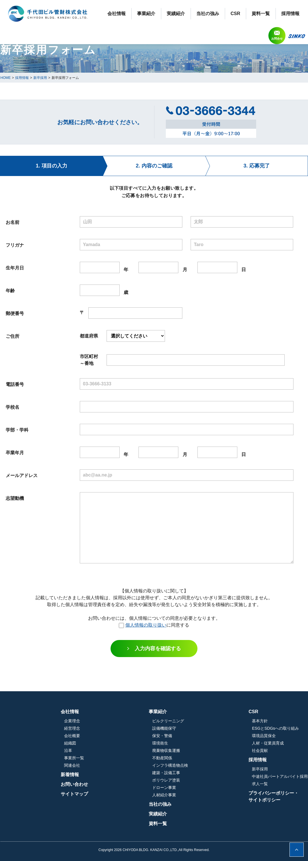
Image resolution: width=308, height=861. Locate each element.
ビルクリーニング (198, 721)
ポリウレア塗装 (196, 780)
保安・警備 (192, 735)
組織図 (130, 743)
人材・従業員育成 (268, 743)
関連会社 (132, 765)
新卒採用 (260, 769)
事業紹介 (146, 13)
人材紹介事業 (194, 795)
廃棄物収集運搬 (196, 750)
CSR (235, 13)
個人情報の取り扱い (145, 625)
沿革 (128, 750)
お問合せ (277, 38)
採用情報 (290, 13)
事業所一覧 (134, 758)
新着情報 (130, 774)
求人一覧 (260, 784)
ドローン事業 (194, 787)
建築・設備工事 (196, 772)
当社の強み (207, 13)
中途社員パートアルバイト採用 (280, 776)
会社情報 (116, 13)
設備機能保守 (194, 728)
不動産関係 (192, 758)
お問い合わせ (134, 784)
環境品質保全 (264, 735)
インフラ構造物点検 (200, 765)
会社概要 (132, 735)
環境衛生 (190, 743)
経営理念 (132, 728)
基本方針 (260, 721)
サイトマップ (134, 794)
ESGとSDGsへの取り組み (275, 728)
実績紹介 (176, 13)
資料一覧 (261, 13)
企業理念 (132, 721)
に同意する (154, 625)
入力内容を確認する (158, 648)
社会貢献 (260, 750)
